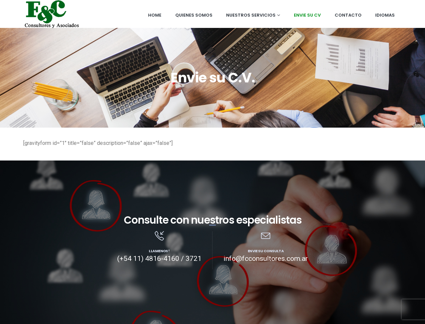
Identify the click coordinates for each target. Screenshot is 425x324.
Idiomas (385, 15)
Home (154, 15)
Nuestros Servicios (251, 15)
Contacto (348, 15)
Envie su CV (307, 15)
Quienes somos (193, 15)
